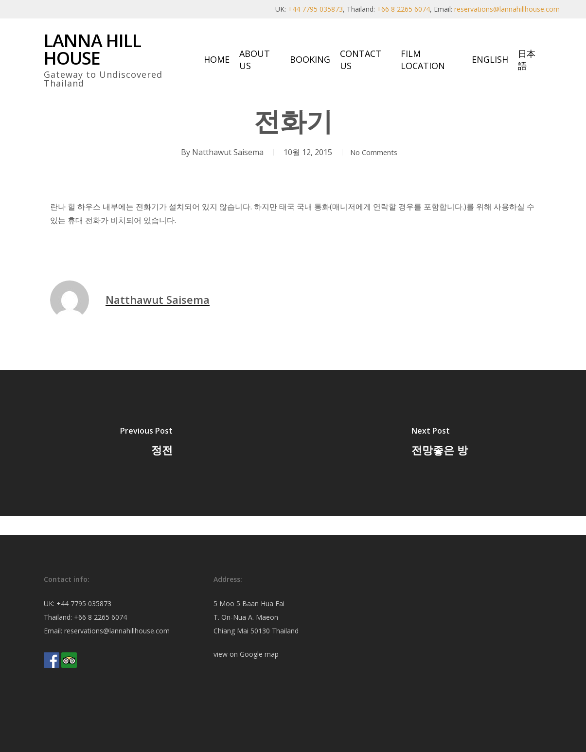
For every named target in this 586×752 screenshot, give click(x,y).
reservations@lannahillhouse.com (507, 9)
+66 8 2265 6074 (403, 9)
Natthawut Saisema (223, 152)
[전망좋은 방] (439, 443)
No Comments (374, 152)
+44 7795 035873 (315, 9)
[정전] (146, 443)
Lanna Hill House (92, 49)
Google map (259, 654)
